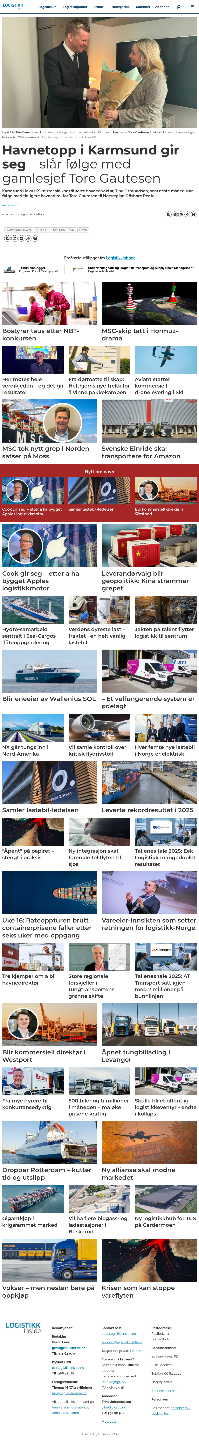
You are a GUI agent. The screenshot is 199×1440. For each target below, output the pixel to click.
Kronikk (99, 7)
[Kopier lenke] (187, 214)
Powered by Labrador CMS (99, 1434)
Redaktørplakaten (65, 1413)
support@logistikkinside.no (122, 1342)
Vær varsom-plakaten (68, 1407)
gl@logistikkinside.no (68, 1348)
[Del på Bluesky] (193, 214)
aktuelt (42, 230)
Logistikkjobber (75, 7)
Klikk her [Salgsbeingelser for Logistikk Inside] (136, 1351)
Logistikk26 (47, 7)
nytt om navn (63, 230)
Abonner (162, 7)
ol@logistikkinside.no (68, 1368)
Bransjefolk (121, 7)
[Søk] (178, 7)
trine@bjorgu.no (114, 1382)
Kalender (143, 7)
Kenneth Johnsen (164, 1391)
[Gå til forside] (13, 7)
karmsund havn (18, 230)
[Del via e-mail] (181, 214)
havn (83, 230)
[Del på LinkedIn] (175, 214)
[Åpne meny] (192, 7)
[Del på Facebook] (169, 214)
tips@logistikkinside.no (119, 1334)
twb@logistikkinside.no (69, 1393)
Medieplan (110, 1421)
